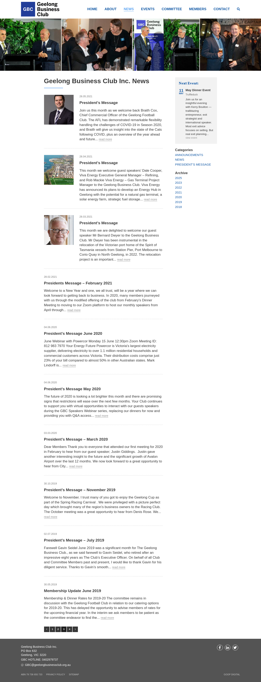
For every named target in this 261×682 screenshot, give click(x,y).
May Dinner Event (198, 90)
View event (191, 137)
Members (198, 9)
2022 (178, 187)
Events (147, 9)
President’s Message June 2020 (75, 333)
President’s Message (100, 102)
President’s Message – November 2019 (82, 489)
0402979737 (50, 659)
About (110, 9)
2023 (178, 182)
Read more (106, 139)
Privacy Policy (55, 674)
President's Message (193, 164)
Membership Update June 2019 (74, 590)
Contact (221, 9)
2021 (178, 192)
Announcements (189, 154)
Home (92, 9)
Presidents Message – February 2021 (80, 283)
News (129, 9)
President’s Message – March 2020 (78, 439)
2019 (178, 201)
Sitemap (74, 674)
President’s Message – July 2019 (76, 540)
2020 (178, 197)
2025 (178, 177)
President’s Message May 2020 (74, 388)
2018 (178, 206)
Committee (171, 9)
